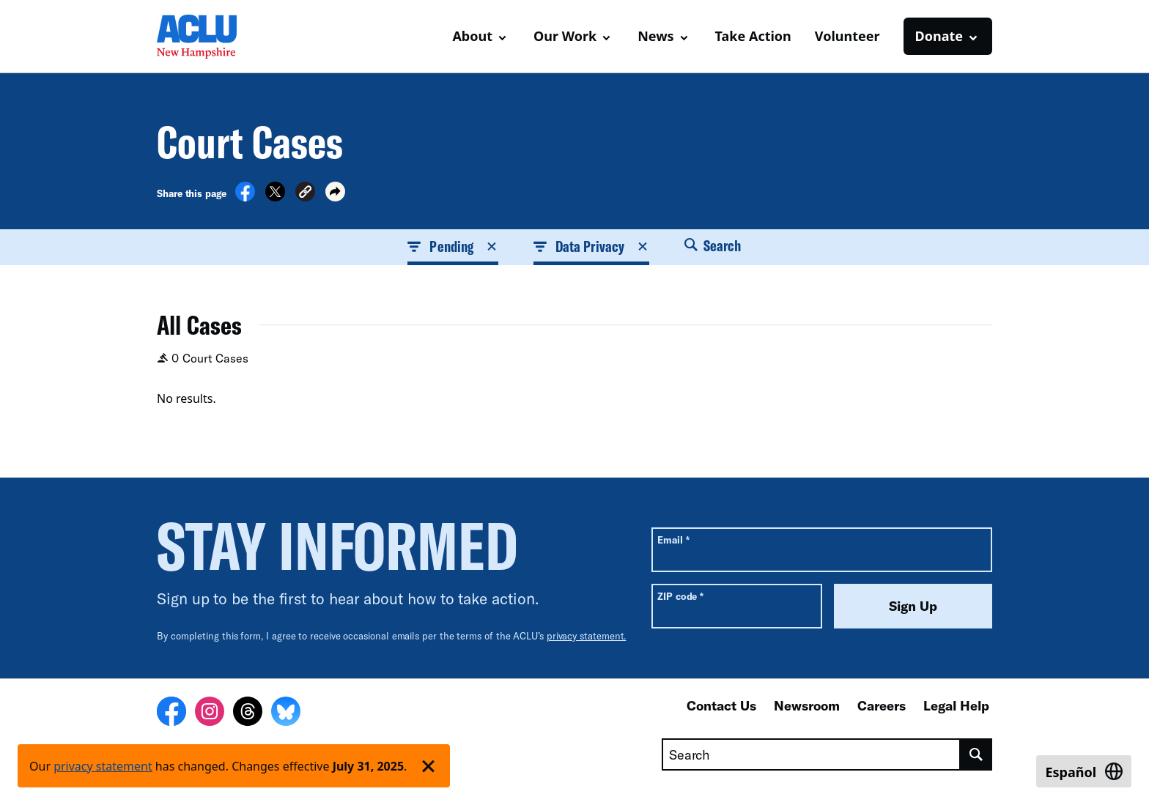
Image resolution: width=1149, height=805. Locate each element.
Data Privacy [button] (591, 246)
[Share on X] (275, 197)
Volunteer (847, 36)
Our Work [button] (564, 36)
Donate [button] (939, 36)
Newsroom (807, 705)
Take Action (753, 36)
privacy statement (102, 766)
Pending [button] (452, 246)
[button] (305, 194)
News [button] (655, 36)
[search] (976, 754)
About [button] (472, 36)
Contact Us (721, 705)
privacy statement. (587, 636)
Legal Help (956, 705)
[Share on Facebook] (245, 197)
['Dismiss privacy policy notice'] (428, 766)
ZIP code (680, 596)
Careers (881, 705)
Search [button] (713, 245)
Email (673, 539)
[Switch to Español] (1083, 771)
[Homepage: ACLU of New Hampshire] (208, 37)
